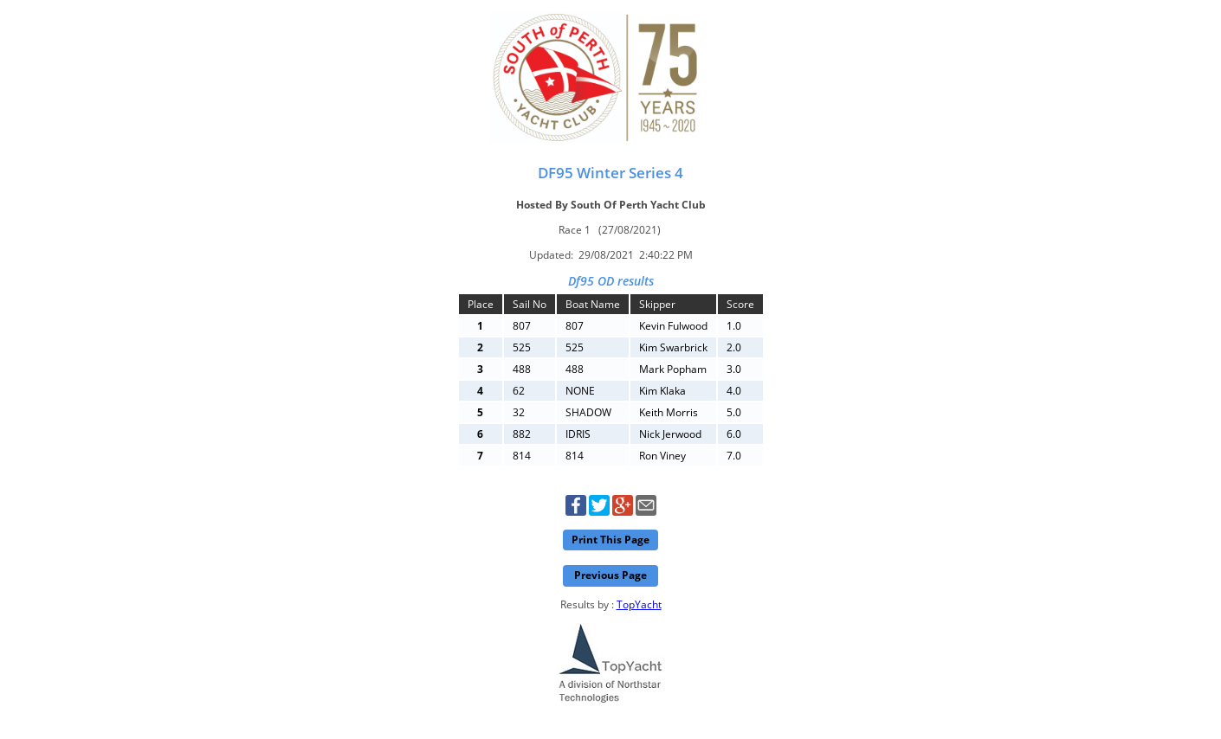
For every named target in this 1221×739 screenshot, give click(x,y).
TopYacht (639, 604)
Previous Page (610, 575)
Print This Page (610, 539)
